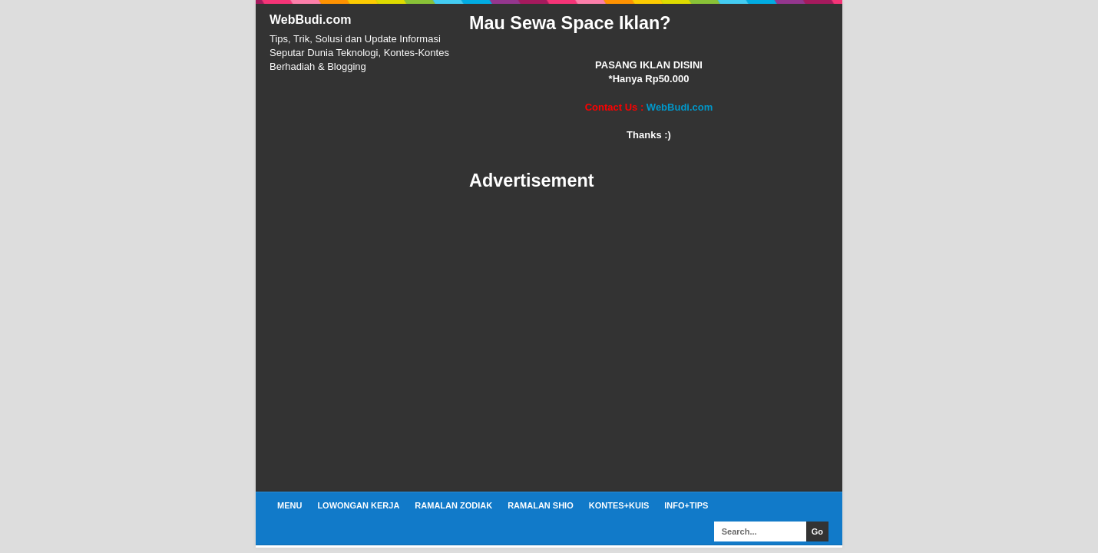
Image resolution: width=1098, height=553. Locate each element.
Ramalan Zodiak (453, 505)
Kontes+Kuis (619, 505)
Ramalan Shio (541, 505)
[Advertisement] (648, 342)
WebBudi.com (310, 19)
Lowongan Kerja (358, 505)
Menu (289, 505)
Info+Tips (686, 505)
